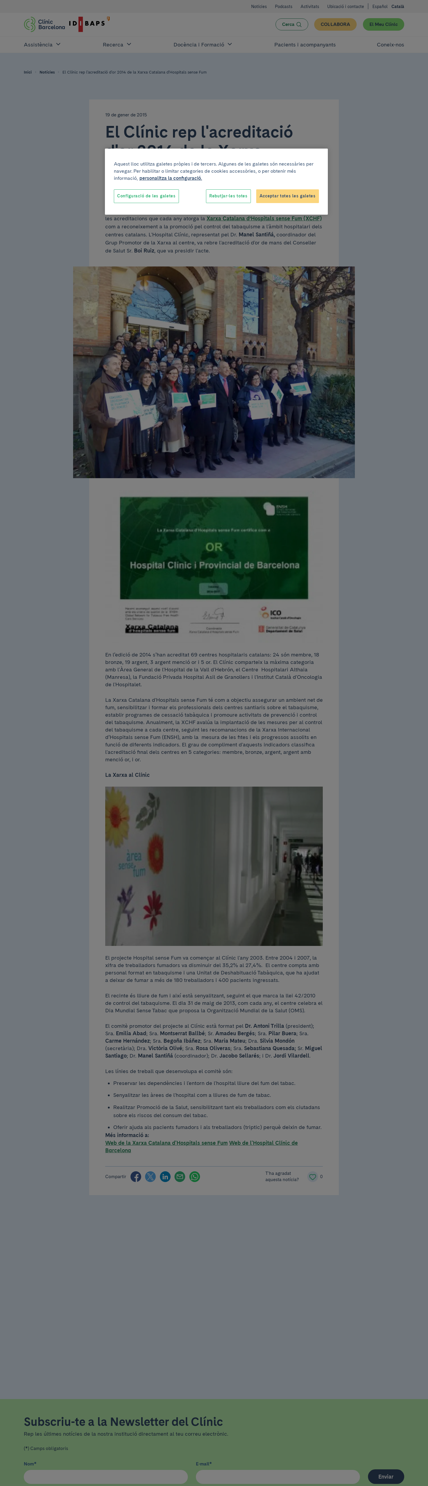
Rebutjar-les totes (228, 196)
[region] (216, 182)
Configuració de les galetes (146, 196)
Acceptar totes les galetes (287, 196)
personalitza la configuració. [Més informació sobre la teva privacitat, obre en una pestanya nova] (170, 178)
